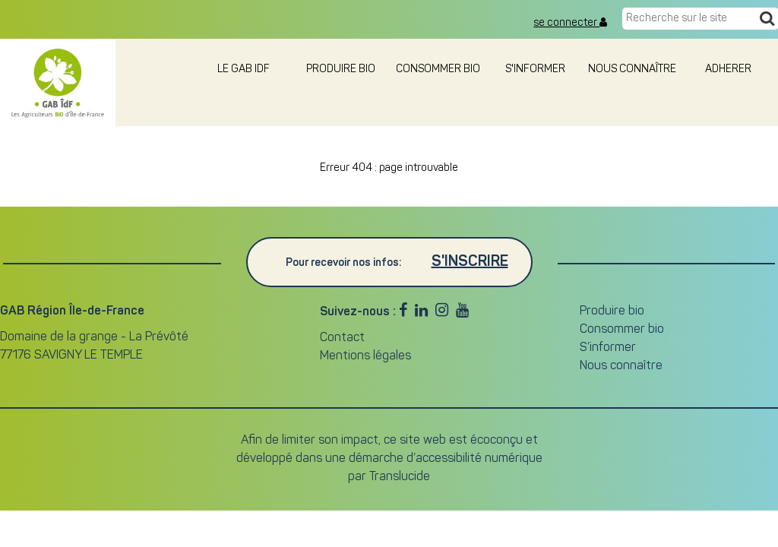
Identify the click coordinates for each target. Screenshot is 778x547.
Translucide (399, 477)
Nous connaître (632, 69)
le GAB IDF (243, 69)
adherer (729, 69)
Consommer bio (438, 69)
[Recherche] (767, 20)
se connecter (570, 23)
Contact (342, 338)
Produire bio (340, 69)
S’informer (608, 348)
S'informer (535, 69)
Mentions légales (365, 356)
